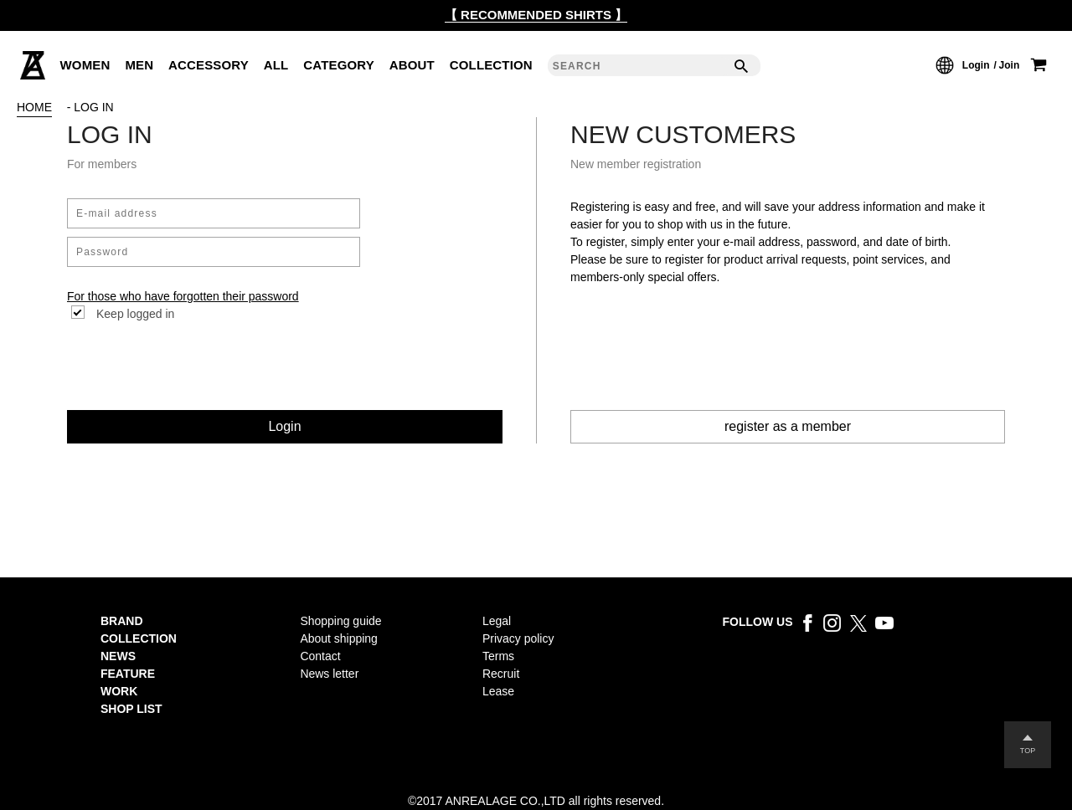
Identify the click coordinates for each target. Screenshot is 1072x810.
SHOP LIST (131, 708)
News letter (329, 673)
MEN (139, 65)
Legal (496, 621)
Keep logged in (135, 313)
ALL (276, 65)
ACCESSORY (208, 65)
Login (976, 65)
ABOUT (412, 65)
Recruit (500, 673)
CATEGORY (338, 65)
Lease (498, 691)
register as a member (787, 426)
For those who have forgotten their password (183, 296)
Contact (320, 656)
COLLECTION (491, 65)
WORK (118, 691)
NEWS (118, 656)
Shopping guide (340, 621)
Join (1009, 65)
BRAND (121, 621)
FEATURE (127, 673)
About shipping (339, 638)
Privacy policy (518, 638)
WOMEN (85, 65)
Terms (498, 656)
